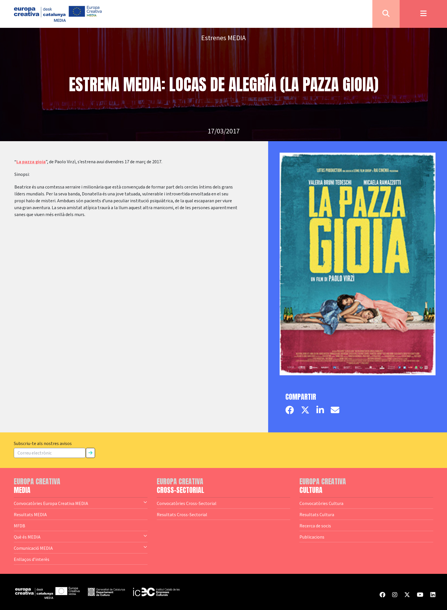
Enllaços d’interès (31, 559)
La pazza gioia (31, 162)
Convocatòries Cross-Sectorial (186, 503)
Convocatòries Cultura (321, 503)
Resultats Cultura (316, 514)
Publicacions (311, 537)
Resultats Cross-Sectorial (182, 514)
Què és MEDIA (81, 536)
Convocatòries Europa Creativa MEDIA (81, 503)
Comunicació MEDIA (81, 548)
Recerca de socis (315, 526)
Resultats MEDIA (30, 514)
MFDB (19, 526)
